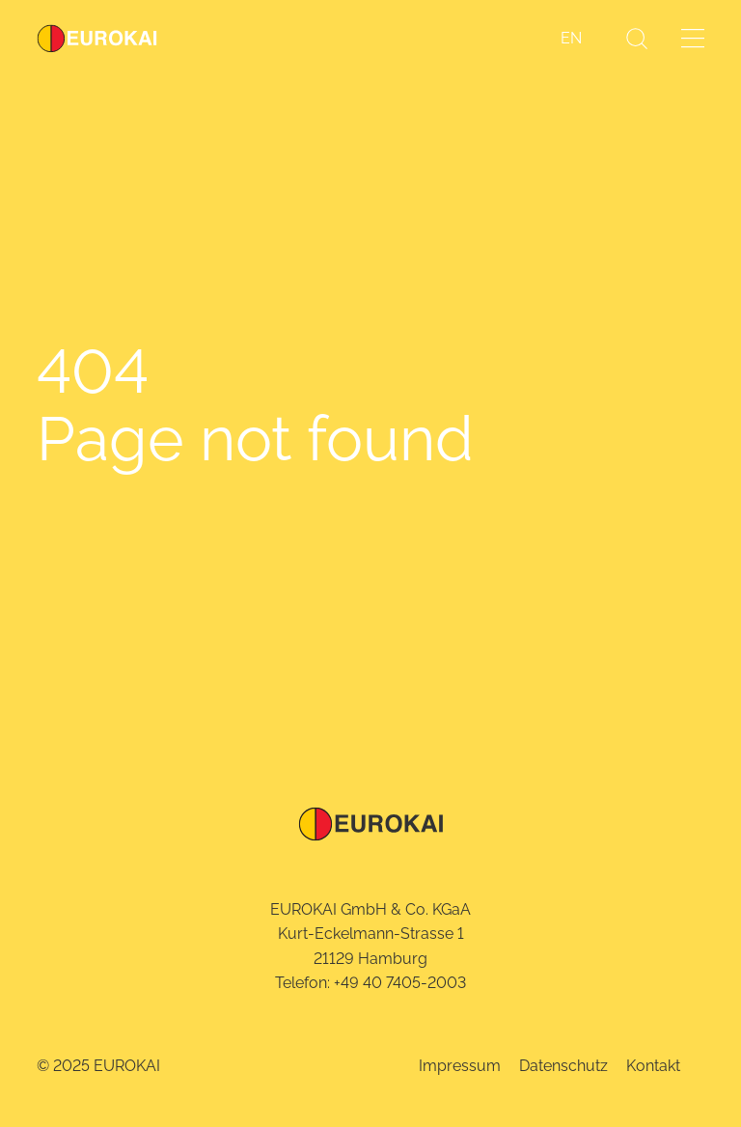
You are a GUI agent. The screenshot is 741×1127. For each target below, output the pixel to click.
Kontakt (653, 1066)
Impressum (460, 1066)
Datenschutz (563, 1066)
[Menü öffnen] (692, 38)
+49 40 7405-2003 (400, 983)
